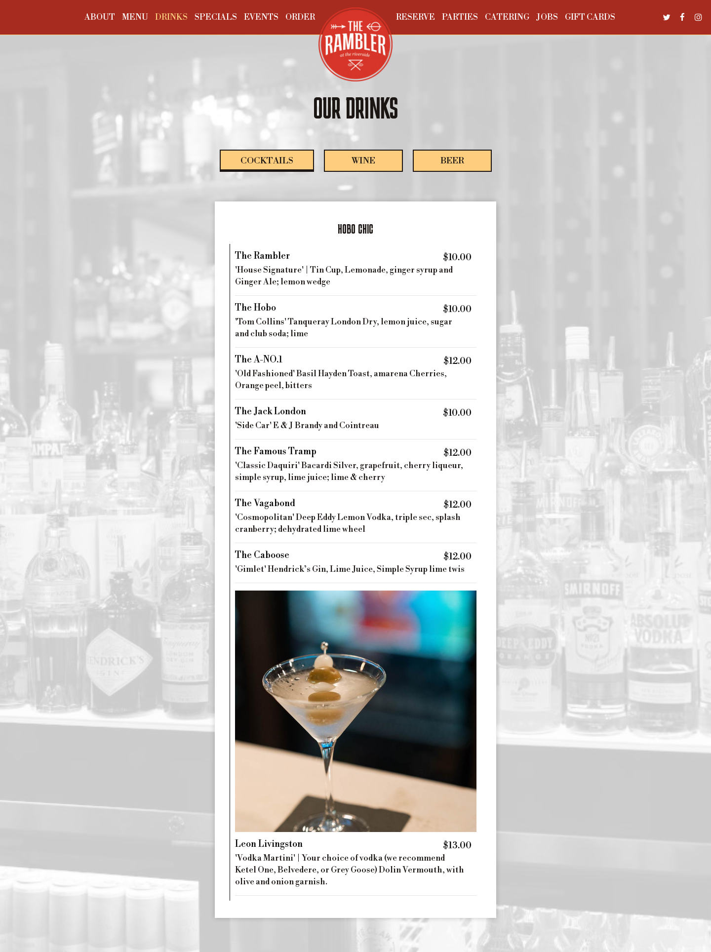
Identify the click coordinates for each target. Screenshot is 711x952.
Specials (216, 17)
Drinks (171, 17)
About (99, 17)
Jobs (547, 17)
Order (300, 17)
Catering (507, 17)
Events (261, 17)
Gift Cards (590, 17)
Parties (460, 17)
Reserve (415, 17)
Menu (135, 17)
